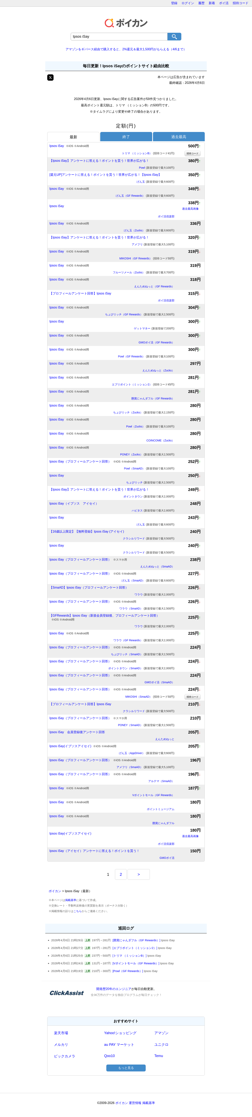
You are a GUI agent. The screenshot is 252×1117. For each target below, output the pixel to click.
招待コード (240, 3)
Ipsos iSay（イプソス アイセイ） (74, 503)
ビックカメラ (64, 1056)
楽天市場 (61, 1033)
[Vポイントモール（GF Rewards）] (136, 963)
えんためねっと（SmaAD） (157, 566)
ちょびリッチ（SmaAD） (142, 654)
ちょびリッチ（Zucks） (143, 412)
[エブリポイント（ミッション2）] (135, 948)
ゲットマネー (154, 328)
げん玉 (155, 182)
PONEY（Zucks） (147, 454)
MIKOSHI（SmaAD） (149, 697)
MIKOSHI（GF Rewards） (146, 258)
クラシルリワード (148, 538)
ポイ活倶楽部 (166, 216)
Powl (156, 168)
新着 (212, 3)
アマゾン (161, 1033)
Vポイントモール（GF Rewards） (153, 795)
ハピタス (153, 510)
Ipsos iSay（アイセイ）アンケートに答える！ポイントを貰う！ (94, 850)
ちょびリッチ (150, 482)
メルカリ (61, 1045)
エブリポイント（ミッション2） (143, 384)
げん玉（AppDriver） (146, 753)
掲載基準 (70, 900)
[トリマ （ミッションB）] (130, 955)
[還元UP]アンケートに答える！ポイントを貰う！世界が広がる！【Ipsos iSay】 (105, 174)
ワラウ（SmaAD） (146, 608)
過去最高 (178, 137)
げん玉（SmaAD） (148, 580)
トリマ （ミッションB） (148, 153)
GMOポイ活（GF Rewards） (156, 342)
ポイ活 (224, 3)
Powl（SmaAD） (149, 468)
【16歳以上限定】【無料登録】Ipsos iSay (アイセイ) (86, 531)
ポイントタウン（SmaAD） (141, 668)
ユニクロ (161, 1045)
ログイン (188, 3)
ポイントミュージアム (160, 809)
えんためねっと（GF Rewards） (154, 286)
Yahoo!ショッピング (120, 1033)
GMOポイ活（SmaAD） (159, 682)
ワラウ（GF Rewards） (143, 640)
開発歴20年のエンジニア (113, 989)
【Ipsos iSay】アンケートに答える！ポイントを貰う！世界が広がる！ (99, 160)
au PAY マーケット (119, 1045)
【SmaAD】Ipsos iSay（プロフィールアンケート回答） (88, 587)
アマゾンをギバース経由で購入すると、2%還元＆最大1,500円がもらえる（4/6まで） (126, 49)
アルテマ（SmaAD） (161, 781)
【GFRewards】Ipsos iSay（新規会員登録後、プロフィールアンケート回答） (104, 618)
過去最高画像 (190, 208)
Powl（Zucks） (150, 426)
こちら (77, 911)
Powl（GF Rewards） (146, 356)
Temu (158, 1056)
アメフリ (153, 244)
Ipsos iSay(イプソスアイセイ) (82, 746)
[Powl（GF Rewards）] (128, 971)
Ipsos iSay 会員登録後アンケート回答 (77, 732)
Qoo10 (109, 1056)
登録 (174, 3)
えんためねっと (164, 739)
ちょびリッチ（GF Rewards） (139, 314)
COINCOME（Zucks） (160, 440)
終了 (126, 137)
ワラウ (154, 594)
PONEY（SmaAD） (146, 725)
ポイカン (55, 891)
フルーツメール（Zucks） (143, 272)
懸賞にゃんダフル (163, 823)
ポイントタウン (148, 496)
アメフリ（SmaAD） (145, 767)
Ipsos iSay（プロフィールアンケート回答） (92, 462)
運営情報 (135, 1103)
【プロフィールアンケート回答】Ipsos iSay (80, 293)
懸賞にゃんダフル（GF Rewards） (152, 398)
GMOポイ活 (167, 857)
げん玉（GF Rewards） (145, 196)
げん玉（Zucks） (149, 230)
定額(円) (126, 125)
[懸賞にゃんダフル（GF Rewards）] (136, 940)
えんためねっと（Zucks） (158, 370)
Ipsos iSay (69, 146)
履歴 (201, 3)
